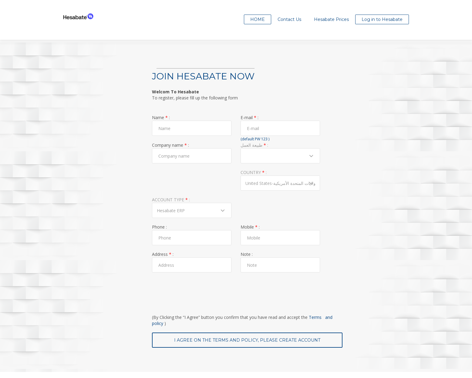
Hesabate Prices (331, 19)
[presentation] (198, 290)
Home (257, 19)
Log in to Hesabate (382, 19)
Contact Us (289, 19)
